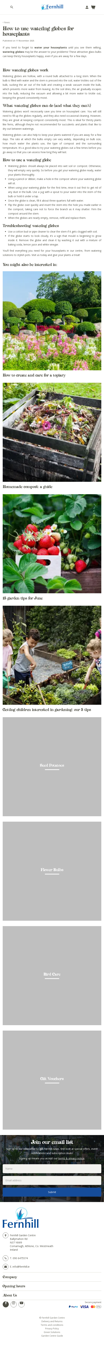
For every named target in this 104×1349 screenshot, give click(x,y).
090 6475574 (20, 1258)
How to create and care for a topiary (34, 375)
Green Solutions (52, 1332)
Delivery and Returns (52, 1321)
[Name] (52, 1168)
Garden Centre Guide (52, 1335)
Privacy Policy (52, 1328)
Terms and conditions (52, 1324)
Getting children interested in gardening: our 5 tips (47, 709)
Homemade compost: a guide (27, 486)
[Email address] (52, 1180)
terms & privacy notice (71, 1158)
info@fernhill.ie (21, 1266)
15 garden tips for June (23, 598)
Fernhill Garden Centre (23, 1235)
